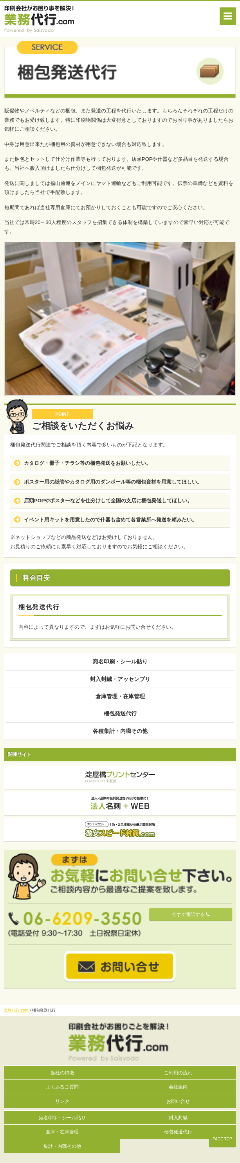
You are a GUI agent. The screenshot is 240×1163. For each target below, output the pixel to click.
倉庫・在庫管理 (62, 1131)
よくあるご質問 (62, 1086)
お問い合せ (178, 1101)
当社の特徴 (62, 1072)
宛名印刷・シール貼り (120, 661)
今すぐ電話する (190, 914)
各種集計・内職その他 (120, 731)
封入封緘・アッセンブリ (120, 679)
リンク (62, 1101)
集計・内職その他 (62, 1146)
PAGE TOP (222, 1139)
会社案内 (178, 1086)
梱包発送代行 (120, 713)
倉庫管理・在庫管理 (120, 696)
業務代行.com (16, 1010)
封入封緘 (178, 1117)
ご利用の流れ (178, 1072)
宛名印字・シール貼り (62, 1117)
